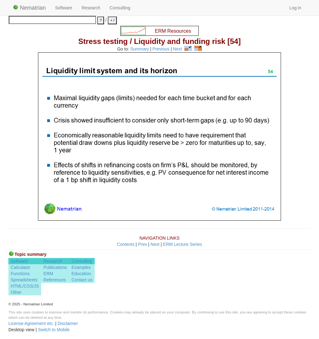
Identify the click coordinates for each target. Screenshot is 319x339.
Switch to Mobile (54, 329)
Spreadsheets (24, 279)
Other (16, 292)
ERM (48, 273)
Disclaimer (68, 323)
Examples (80, 267)
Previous (161, 49)
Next (177, 49)
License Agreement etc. (31, 323)
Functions (20, 273)
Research (91, 7)
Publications (55, 267)
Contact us (81, 279)
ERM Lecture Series (182, 244)
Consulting (120, 7)
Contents (125, 244)
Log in (295, 7)
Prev (142, 244)
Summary (139, 49)
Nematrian (29, 8)
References (55, 279)
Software (63, 7)
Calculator (20, 267)
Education (81, 273)
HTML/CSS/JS (25, 286)
